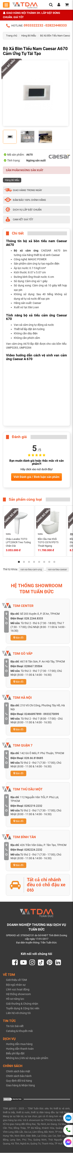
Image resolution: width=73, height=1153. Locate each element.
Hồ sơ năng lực (15, 999)
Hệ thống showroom (18, 994)
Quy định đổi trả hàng (19, 1080)
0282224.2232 (33, 849)
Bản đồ (18, 637)
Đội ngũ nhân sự (16, 985)
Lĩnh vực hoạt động (17, 989)
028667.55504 (33, 666)
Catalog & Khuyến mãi (19, 1031)
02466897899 (32, 714)
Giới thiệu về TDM (16, 980)
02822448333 (56, 25)
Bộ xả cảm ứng (26, 250)
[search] (50, 5)
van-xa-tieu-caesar (57, 569)
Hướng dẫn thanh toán (20, 1048)
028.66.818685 (33, 758)
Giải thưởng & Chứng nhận (22, 1003)
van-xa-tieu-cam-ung (31, 569)
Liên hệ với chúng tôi (18, 1013)
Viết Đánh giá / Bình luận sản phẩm (36, 477)
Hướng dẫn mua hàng (19, 1044)
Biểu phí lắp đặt (15, 1053)
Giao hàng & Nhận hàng (20, 1085)
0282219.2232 (33, 805)
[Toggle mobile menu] (6, 5)
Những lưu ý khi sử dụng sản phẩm (27, 1058)
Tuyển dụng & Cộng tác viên (22, 1008)
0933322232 (33, 25)
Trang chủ (11, 35)
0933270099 (51, 714)
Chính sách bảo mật (18, 1071)
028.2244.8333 (33, 618)
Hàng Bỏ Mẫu (28, 35)
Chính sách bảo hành (19, 1076)
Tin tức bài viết (15, 1026)
